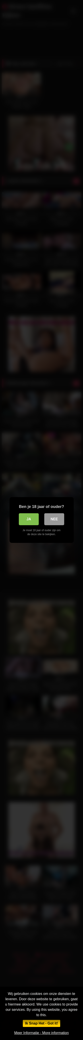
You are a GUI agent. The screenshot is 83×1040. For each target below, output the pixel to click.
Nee (54, 519)
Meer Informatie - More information (41, 1033)
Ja (29, 519)
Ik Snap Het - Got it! (41, 1023)
